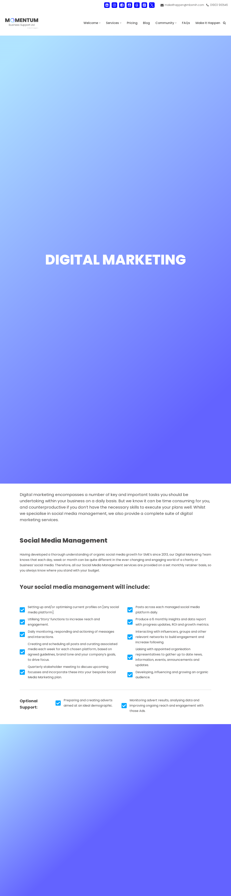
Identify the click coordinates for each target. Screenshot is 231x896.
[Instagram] (114, 5)
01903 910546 (219, 5)
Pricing (131, 23)
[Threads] (136, 5)
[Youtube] (129, 5)
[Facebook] (121, 5)
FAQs (186, 23)
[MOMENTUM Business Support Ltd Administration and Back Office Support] (21, 23)
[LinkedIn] (106, 5)
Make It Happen (207, 23)
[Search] (224, 22)
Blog (145, 23)
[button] (98, 23)
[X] (151, 5)
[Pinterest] (144, 5)
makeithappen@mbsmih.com (184, 5)
